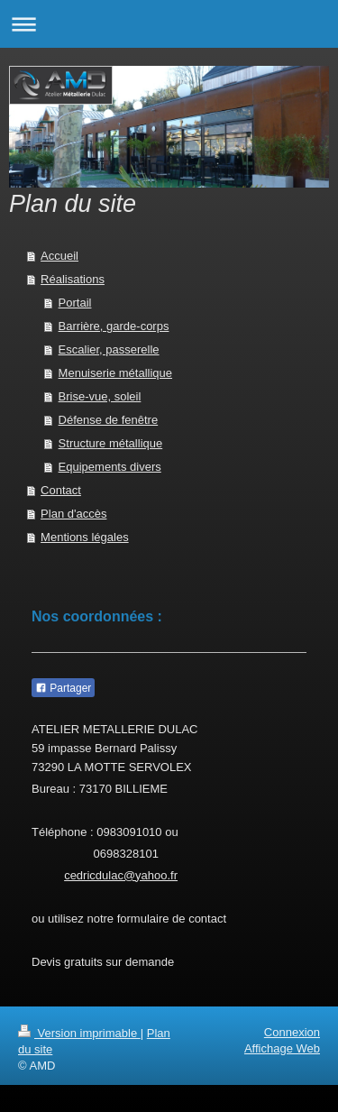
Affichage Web (282, 1048)
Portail (75, 302)
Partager (63, 688)
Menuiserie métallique (115, 373)
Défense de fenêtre (109, 420)
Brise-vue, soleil (100, 396)
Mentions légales (85, 537)
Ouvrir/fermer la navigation (169, 24)
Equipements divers (110, 466)
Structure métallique (111, 443)
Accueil (59, 255)
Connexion (292, 1032)
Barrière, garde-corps (114, 326)
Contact (61, 490)
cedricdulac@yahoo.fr (121, 875)
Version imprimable (79, 1033)
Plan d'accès (73, 513)
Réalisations (73, 279)
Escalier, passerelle (109, 349)
